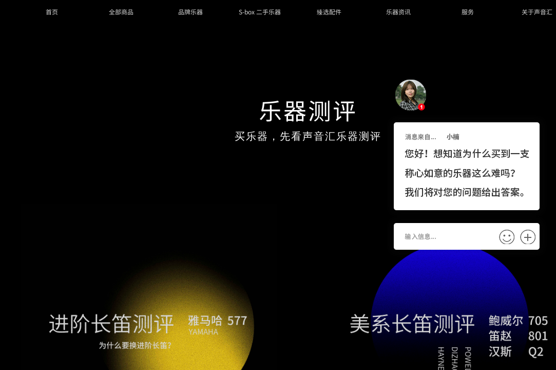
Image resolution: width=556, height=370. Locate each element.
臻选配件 (329, 11)
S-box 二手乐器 (260, 11)
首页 (52, 11)
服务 (468, 11)
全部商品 (121, 11)
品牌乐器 (190, 11)
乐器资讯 (398, 11)
